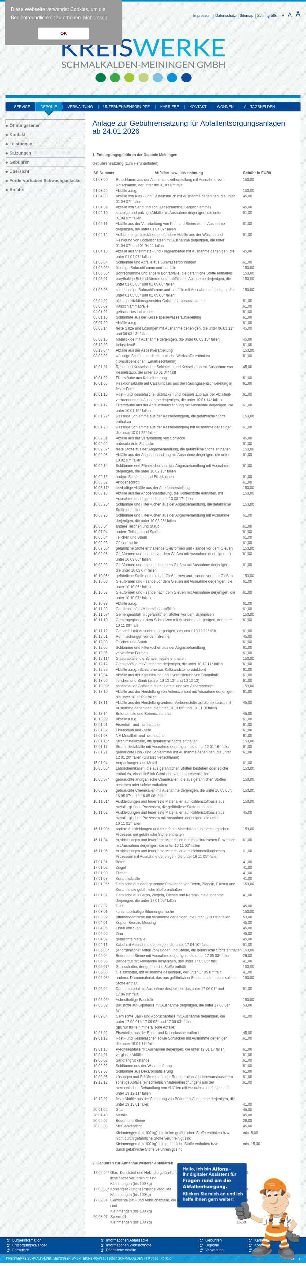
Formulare (20, 1250)
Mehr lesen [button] (95, 17)
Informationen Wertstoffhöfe (128, 1245)
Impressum (202, 15)
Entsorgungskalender (29, 1245)
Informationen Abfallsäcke (127, 1240)
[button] (238, 1211)
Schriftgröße (267, 15)
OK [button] (63, 33)
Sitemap (246, 15)
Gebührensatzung (108, 163)
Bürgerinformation (26, 1240)
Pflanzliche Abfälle (121, 1250)
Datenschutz (225, 15)
